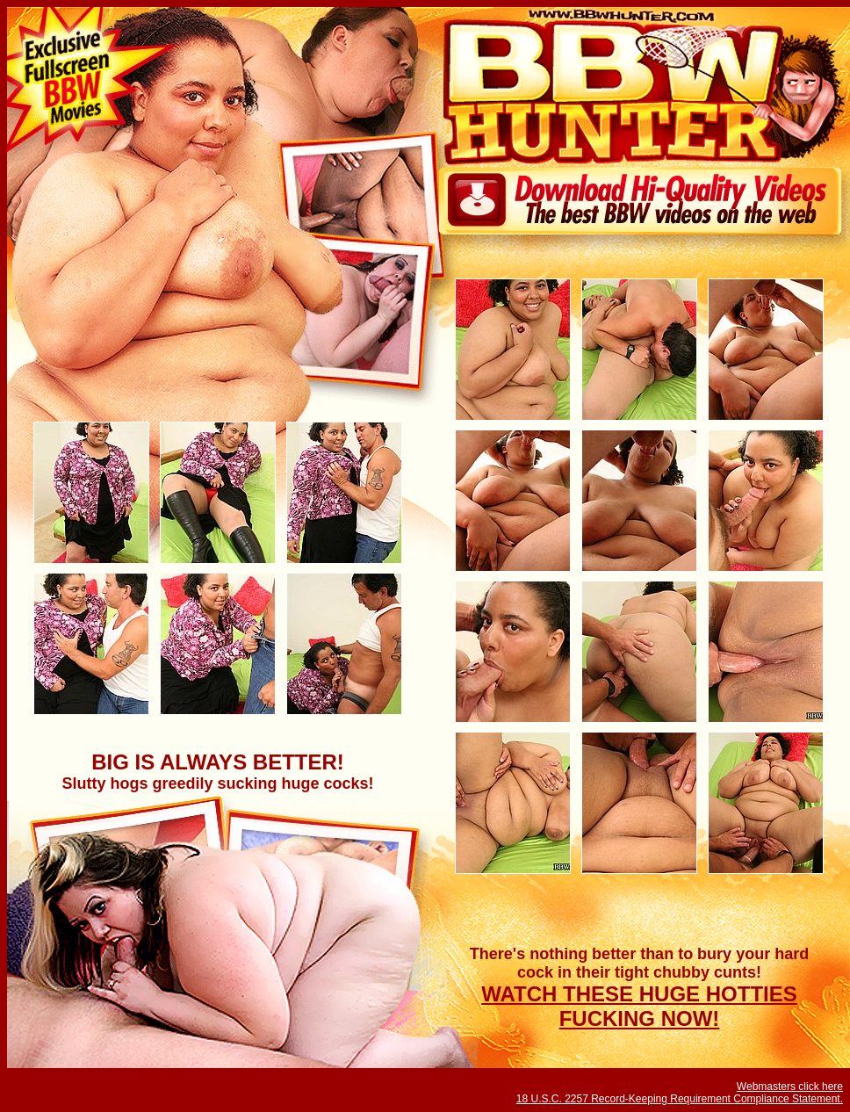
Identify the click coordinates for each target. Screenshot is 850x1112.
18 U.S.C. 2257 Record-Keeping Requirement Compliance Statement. (679, 1099)
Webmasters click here (790, 1086)
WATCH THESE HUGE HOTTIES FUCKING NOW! (639, 1006)
